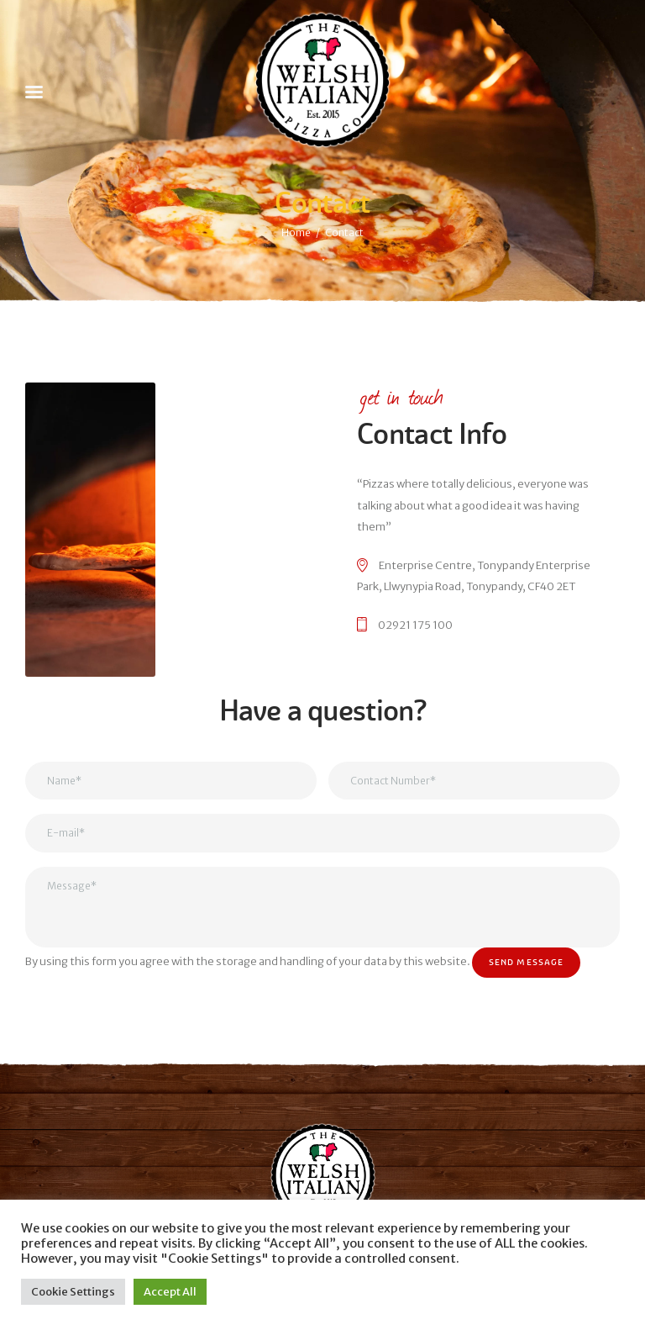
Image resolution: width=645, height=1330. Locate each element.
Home (296, 232)
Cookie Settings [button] (73, 1292)
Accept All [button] (170, 1292)
